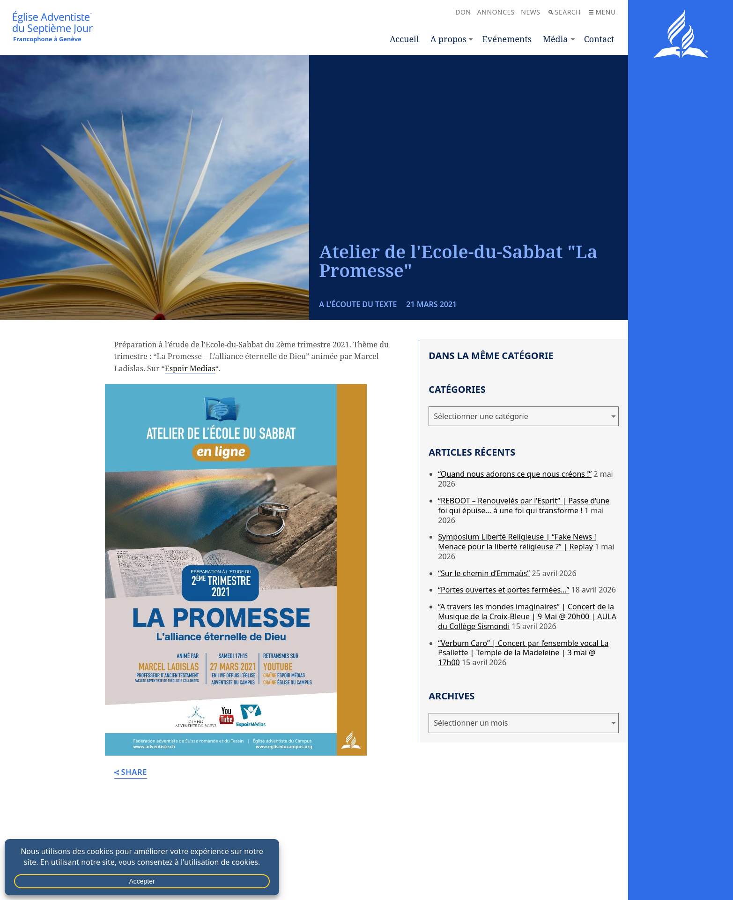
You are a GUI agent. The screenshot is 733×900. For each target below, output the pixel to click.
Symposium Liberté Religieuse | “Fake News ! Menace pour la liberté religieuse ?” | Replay (517, 542)
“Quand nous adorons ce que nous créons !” (515, 474)
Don (463, 12)
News (530, 12)
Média (555, 39)
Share (131, 772)
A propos (448, 39)
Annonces (496, 12)
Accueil (404, 39)
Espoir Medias (190, 368)
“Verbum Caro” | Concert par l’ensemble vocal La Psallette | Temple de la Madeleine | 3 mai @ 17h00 (523, 653)
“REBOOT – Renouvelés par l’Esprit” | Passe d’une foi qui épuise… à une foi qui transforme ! (523, 505)
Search (564, 12)
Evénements (507, 39)
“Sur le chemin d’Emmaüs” (484, 573)
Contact (599, 39)
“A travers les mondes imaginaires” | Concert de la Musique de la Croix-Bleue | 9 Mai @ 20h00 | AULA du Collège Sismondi (527, 616)
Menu (602, 12)
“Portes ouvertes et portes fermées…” (503, 590)
